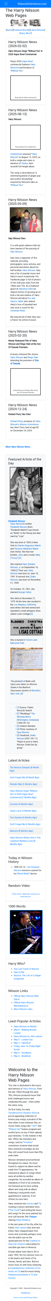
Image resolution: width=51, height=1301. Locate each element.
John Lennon (20, 1227)
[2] (17, 570)
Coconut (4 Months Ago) (21, 804)
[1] (20, 558)
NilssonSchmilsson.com (32, 3)
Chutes (24, 163)
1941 (34, 1126)
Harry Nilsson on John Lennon (28, 1036)
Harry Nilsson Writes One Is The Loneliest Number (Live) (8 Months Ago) (25, 840)
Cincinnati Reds (17, 310)
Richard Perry (16, 421)
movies (30, 1203)
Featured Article (21, 30)
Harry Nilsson (28, 270)
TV (39, 1203)
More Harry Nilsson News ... (18, 447)
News (9, 30)
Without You (16, 70)
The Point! (14, 1210)
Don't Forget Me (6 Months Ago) (25, 824)
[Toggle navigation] (6, 4)
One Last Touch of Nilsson (26, 969)
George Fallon (24, 592)
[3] (31, 614)
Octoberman (16, 154)
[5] (21, 693)
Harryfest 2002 (26, 289)
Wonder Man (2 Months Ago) (23, 784)
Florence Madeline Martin (26, 548)
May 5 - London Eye (23, 1039)
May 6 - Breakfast (22, 1056)
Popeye (33, 1216)
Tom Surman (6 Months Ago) (23, 817)
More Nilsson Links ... (24, 1009)
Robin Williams (23, 1220)
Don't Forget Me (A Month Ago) (24, 777)
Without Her (14, 1129)
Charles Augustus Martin (29, 545)
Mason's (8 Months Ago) (21, 831)
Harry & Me (19, 972)
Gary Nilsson (16, 251)
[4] (21, 681)
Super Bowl (27, 61)
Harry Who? (25, 33)
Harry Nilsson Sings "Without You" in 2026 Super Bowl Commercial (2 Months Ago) (23, 794)
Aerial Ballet (23, 873)
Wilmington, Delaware (28, 720)
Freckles (28, 1142)
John (20, 555)
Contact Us (25, 1293)
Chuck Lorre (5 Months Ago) (23, 811)
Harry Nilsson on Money (25, 1026)
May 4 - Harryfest (22, 1043)
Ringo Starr (33, 357)
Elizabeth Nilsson (16, 521)
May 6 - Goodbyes (22, 1052)
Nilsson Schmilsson (29, 424)
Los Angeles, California (25, 604)
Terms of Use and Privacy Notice (25, 1298)
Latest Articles (37, 30)
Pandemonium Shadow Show (22, 1112)
